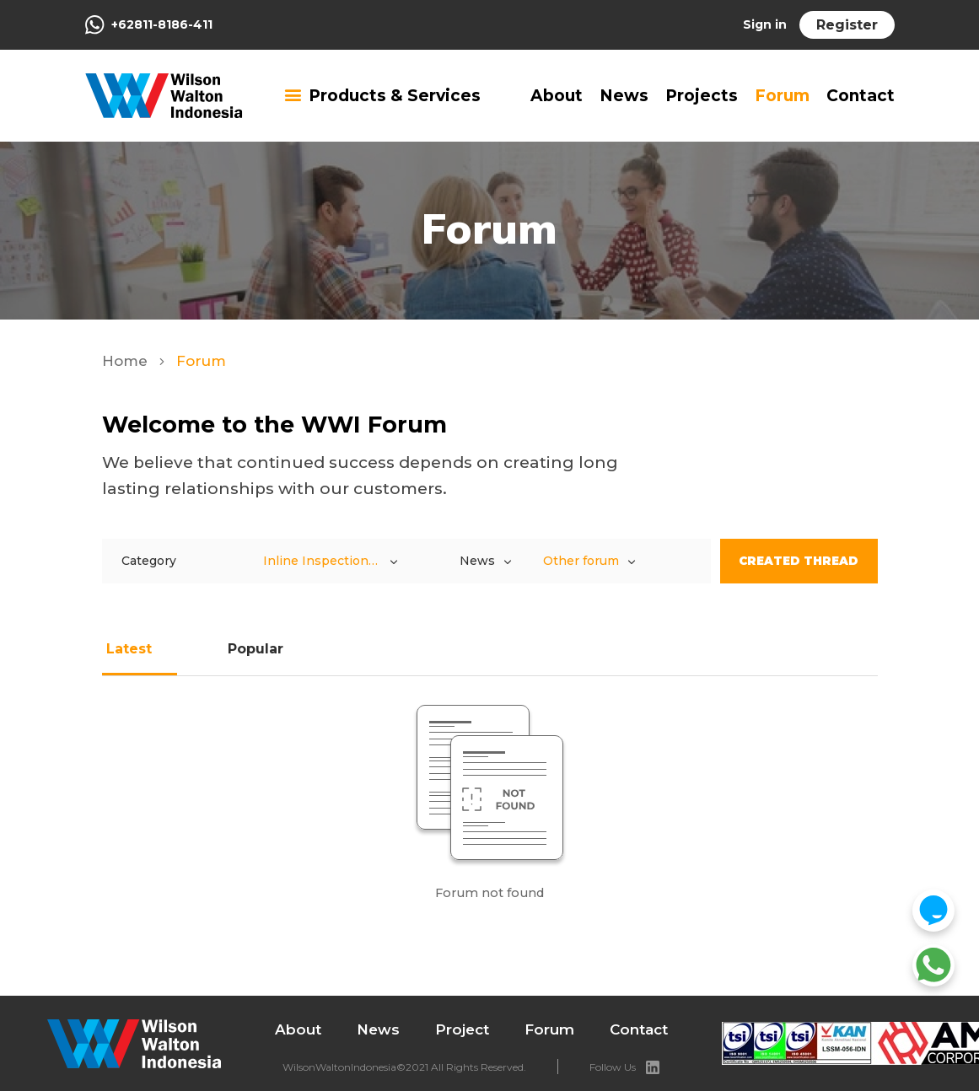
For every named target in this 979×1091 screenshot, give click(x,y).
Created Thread (799, 560)
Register (847, 25)
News (624, 95)
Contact (860, 95)
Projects (701, 95)
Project (462, 1029)
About (556, 95)
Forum (782, 95)
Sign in (765, 24)
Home (127, 360)
